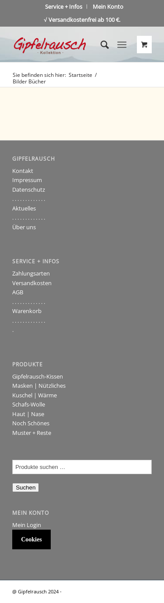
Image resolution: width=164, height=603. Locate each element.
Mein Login (26, 525)
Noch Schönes (30, 423)
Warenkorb (27, 311)
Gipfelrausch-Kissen (37, 376)
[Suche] (100, 44)
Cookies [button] (31, 539)
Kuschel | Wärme (34, 395)
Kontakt (22, 171)
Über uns (24, 227)
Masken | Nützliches (39, 385)
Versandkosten (32, 283)
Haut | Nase (28, 414)
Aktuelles (24, 208)
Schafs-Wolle (28, 404)
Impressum (27, 180)
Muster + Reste (31, 433)
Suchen (25, 487)
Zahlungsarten (31, 273)
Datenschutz (28, 189)
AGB (17, 292)
